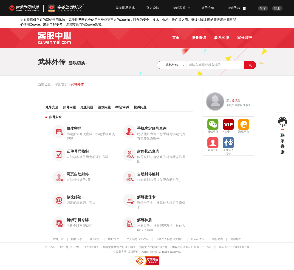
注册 (277, 8)
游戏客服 (179, 8)
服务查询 (198, 38)
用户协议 (113, 239)
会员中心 (212, 144)
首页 (175, 38)
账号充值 (207, 8)
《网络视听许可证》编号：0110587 (190, 247)
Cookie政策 (197, 239)
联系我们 (95, 239)
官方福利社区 (70, 8)
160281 (61, 247)
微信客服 (212, 126)
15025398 (87, 247)
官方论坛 (152, 8)
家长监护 (244, 38)
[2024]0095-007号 (157, 247)
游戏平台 (243, 126)
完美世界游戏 (25, 8)
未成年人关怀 (228, 144)
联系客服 (221, 38)
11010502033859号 (238, 247)
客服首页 (61, 84)
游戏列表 (234, 8)
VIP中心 (228, 126)
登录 (263, 8)
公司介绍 (58, 239)
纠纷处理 (217, 239)
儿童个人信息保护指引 (170, 239)
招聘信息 (76, 239)
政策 (93, 24)
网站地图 (235, 239)
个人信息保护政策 (138, 239)
